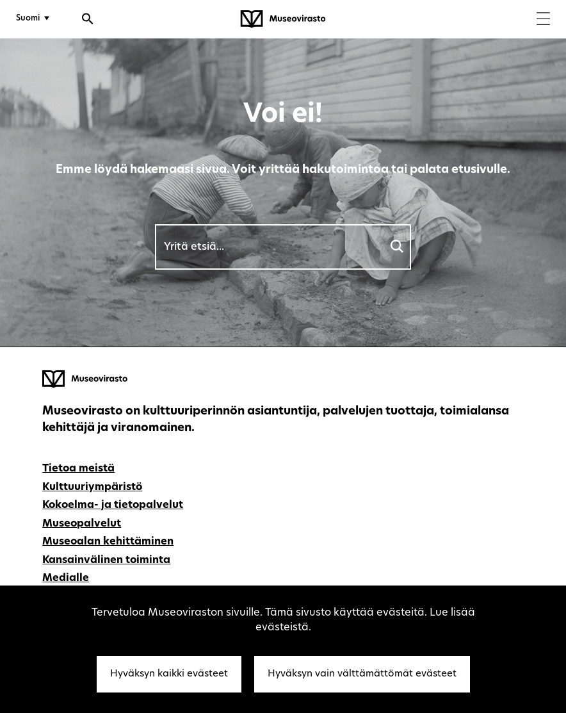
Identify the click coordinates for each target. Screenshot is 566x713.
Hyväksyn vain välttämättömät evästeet (362, 674)
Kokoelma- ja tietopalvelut (112, 505)
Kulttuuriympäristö (92, 487)
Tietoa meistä (78, 469)
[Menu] (543, 20)
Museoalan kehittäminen (108, 542)
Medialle (65, 578)
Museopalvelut (81, 524)
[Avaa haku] (87, 20)
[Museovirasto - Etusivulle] (283, 19)
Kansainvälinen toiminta (106, 560)
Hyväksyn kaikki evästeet (169, 674)
